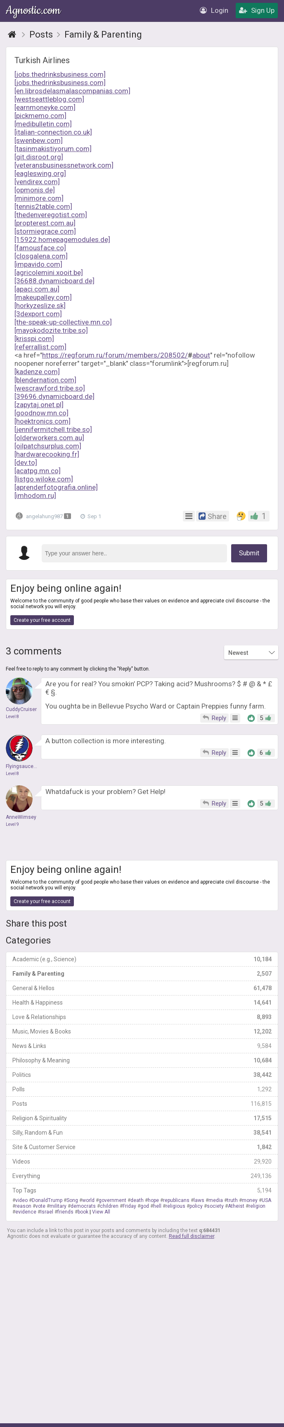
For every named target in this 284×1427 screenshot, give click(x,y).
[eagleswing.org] (40, 173)
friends (65, 1212)
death (137, 1200)
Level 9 (12, 824)
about (201, 355)
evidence (25, 1212)
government (112, 1200)
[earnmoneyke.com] (45, 107)
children (109, 1206)
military (58, 1206)
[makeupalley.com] (43, 297)
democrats (83, 1206)
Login (214, 10)
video (21, 1200)
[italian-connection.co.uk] (53, 132)
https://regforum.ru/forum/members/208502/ (115, 355)
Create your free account (42, 620)
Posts (142, 1103)
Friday (129, 1206)
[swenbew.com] (38, 140)
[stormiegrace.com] (45, 231)
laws (199, 1200)
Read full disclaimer (191, 1236)
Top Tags (142, 1190)
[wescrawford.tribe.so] (49, 388)
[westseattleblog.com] (49, 99)
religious (175, 1206)
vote (40, 1206)
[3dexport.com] (38, 314)
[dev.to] (25, 462)
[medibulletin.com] (43, 124)
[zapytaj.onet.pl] (39, 405)
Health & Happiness (142, 1002)
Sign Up (257, 10)
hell (157, 1206)
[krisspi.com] (34, 338)
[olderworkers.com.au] (49, 438)
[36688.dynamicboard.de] (54, 281)
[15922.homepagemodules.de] (62, 239)
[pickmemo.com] (40, 115)
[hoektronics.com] (42, 421)
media (215, 1200)
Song (72, 1200)
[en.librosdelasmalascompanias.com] (72, 91)
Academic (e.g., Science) (142, 959)
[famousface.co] (40, 248)
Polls (142, 1089)
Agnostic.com (34, 10)
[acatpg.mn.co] (37, 471)
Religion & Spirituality (142, 1118)
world (88, 1200)
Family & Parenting (142, 973)
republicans (176, 1200)
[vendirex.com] (37, 182)
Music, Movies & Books (142, 1031)
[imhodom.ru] (35, 495)
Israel (46, 1212)
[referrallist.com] (40, 347)
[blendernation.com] (45, 380)
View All (101, 1212)
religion (256, 1206)
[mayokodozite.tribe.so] (51, 330)
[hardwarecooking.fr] (46, 454)
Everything (142, 1176)
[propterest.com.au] (45, 223)
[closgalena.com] (41, 256)
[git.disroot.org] (38, 157)
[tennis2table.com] (43, 206)
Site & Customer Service (142, 1147)
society (215, 1206)
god (144, 1206)
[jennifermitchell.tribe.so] (53, 429)
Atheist (236, 1206)
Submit (249, 553)
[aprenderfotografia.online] (56, 487)
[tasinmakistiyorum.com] (53, 149)
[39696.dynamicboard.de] (54, 396)
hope (153, 1200)
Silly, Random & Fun (142, 1132)
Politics (142, 1074)
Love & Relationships (142, 1017)
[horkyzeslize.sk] (40, 305)
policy (196, 1206)
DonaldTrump (47, 1200)
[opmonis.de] (34, 190)
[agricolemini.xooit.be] (48, 272)
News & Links (142, 1046)
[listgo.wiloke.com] (43, 479)
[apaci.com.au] (36, 289)
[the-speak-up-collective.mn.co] (63, 322)
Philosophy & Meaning (142, 1060)
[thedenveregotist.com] (50, 215)
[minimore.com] (39, 198)
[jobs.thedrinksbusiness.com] (60, 74)
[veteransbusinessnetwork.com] (64, 165)
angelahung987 (45, 515)
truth (232, 1200)
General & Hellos (142, 988)
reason (23, 1206)
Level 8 (12, 716)
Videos (142, 1161)
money (250, 1200)
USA (266, 1200)
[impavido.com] (38, 264)
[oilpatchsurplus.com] (47, 446)
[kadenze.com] (37, 371)
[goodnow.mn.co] (41, 413)
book (83, 1212)
